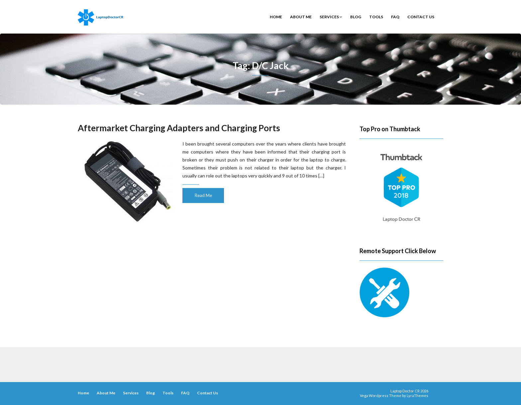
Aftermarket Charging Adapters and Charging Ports (179, 128)
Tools (376, 16)
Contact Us (420, 16)
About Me (301, 16)
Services (331, 16)
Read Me (203, 195)
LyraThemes (417, 395)
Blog (355, 16)
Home (276, 16)
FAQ (395, 16)
